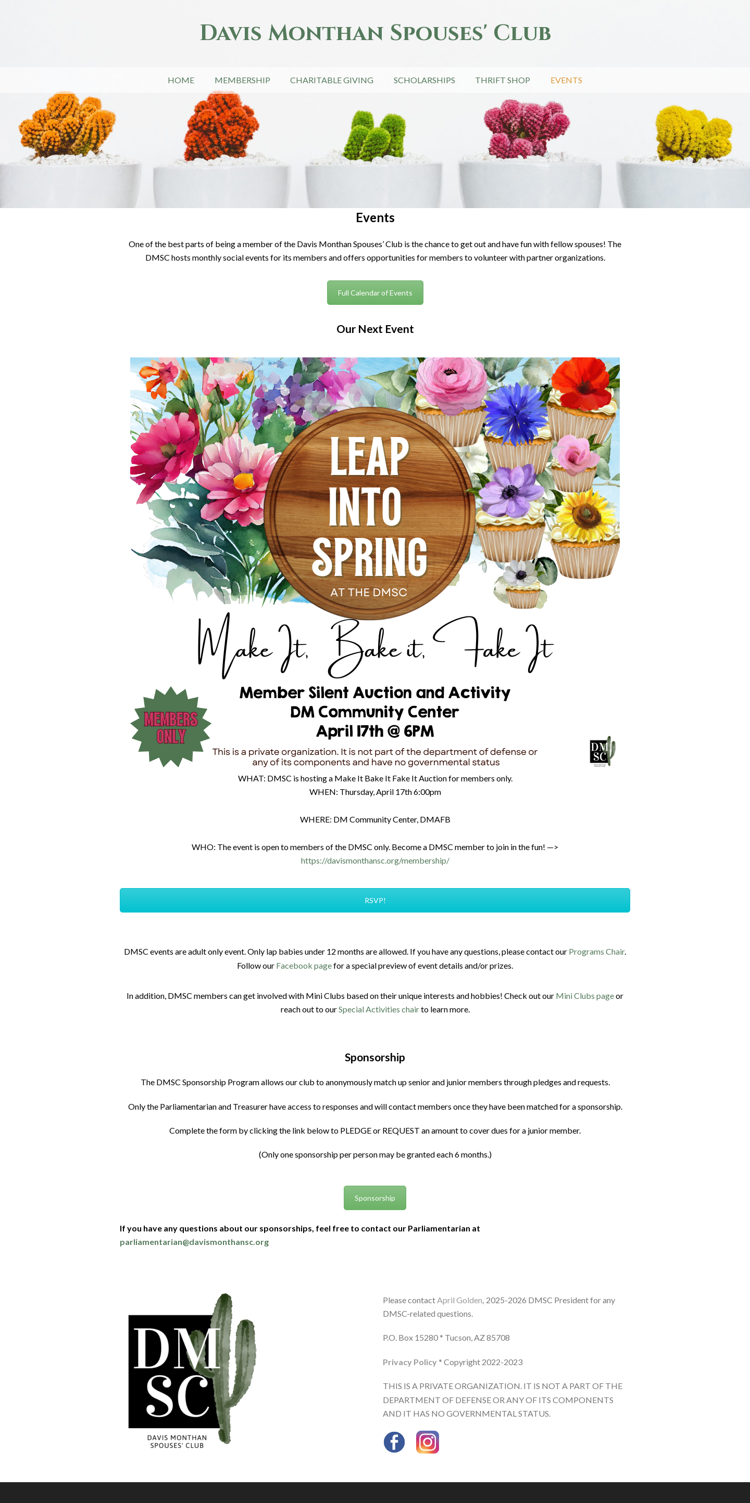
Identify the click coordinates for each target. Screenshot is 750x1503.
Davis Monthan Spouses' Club (375, 33)
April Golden (459, 1300)
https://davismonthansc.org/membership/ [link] (375, 860)
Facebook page (304, 965)
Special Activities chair (379, 1009)
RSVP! (375, 900)
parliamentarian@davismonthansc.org (194, 1242)
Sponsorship (375, 1197)
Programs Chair (596, 951)
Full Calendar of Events (375, 292)
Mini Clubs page (585, 995)
